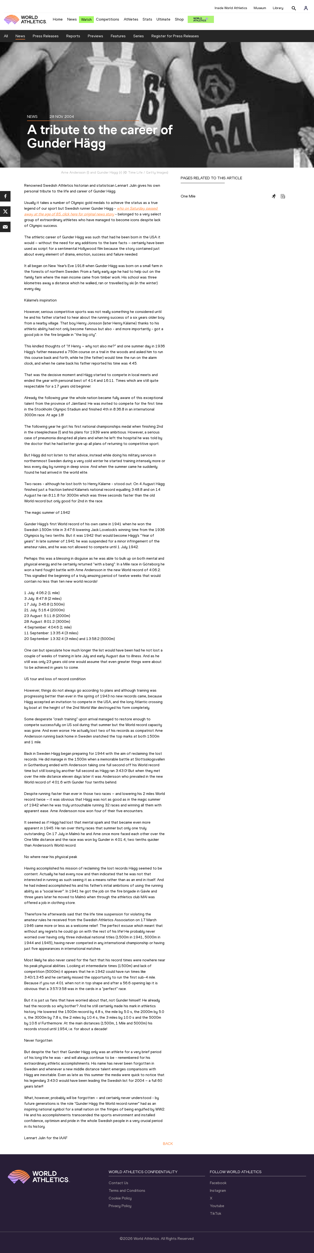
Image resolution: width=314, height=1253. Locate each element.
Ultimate (163, 19)
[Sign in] (306, 8)
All (6, 36)
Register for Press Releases (175, 36)
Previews (95, 36)
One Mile (188, 196)
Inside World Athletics (231, 8)
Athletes (131, 19)
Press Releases (46, 36)
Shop (179, 19)
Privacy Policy (120, 1206)
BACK (168, 1143)
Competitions (107, 19)
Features (118, 36)
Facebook (218, 1183)
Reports (73, 36)
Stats (147, 19)
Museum (260, 8)
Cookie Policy (120, 1198)
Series (138, 36)
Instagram (218, 1190)
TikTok (215, 1213)
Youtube (217, 1206)
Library (278, 8)
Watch (86, 19)
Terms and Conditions (127, 1190)
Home (58, 19)
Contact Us (118, 1183)
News (72, 19)
